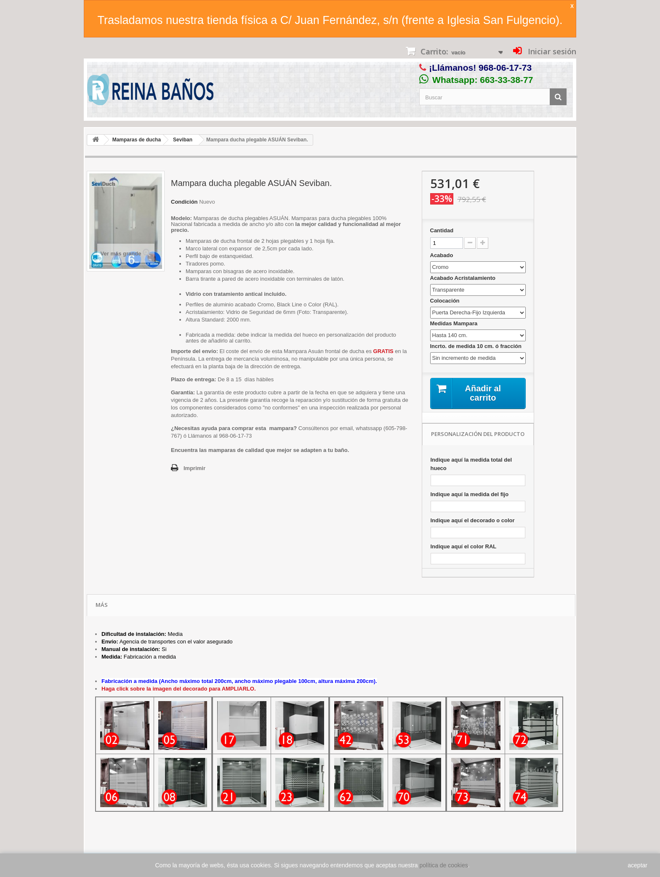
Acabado (442, 255)
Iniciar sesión (551, 51)
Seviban (182, 140)
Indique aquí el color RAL (464, 546)
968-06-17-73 (505, 67)
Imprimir (194, 468)
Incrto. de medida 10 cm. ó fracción (476, 346)
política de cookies (444, 865)
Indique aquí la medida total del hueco (471, 464)
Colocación (445, 301)
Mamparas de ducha (136, 140)
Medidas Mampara (454, 323)
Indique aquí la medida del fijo (470, 494)
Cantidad (442, 230)
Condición (184, 202)
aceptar (637, 865)
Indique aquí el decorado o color (473, 520)
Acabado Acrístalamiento (463, 278)
